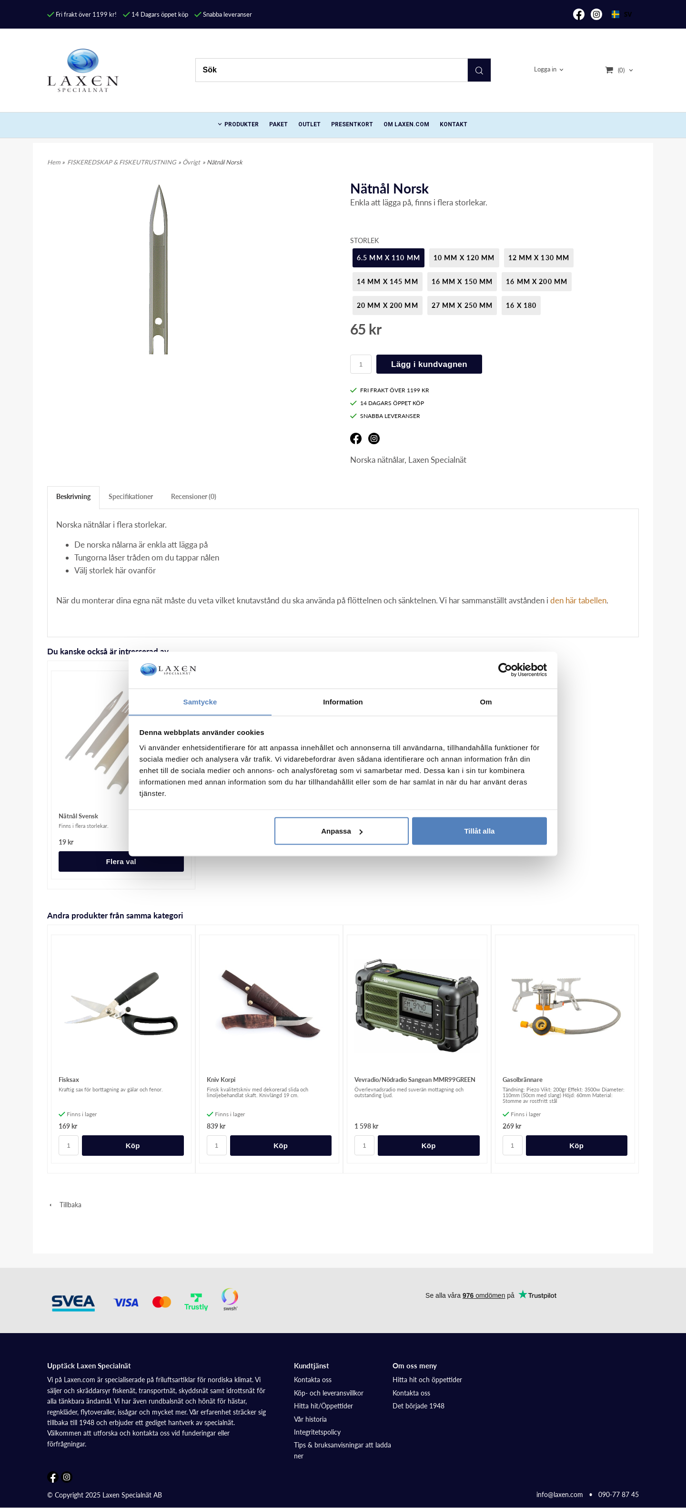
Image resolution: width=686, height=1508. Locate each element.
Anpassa (342, 831)
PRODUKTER (241, 124)
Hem (54, 162)
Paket (278, 124)
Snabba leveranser (223, 14)
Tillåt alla (479, 831)
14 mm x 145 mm (387, 281)
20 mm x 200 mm (387, 305)
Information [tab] (343, 701)
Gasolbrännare (523, 1079)
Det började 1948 (418, 1406)
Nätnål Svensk (78, 816)
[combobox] (622, 14)
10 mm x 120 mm (464, 258)
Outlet (309, 124)
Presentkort (352, 124)
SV (622, 14)
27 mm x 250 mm (462, 305)
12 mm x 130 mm (539, 258)
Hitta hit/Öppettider (323, 1406)
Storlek (364, 240)
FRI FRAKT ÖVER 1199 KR (389, 390)
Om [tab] (486, 701)
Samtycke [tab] (200, 701)
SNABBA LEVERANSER (385, 415)
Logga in (545, 69)
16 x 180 (521, 305)
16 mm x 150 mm (462, 281)
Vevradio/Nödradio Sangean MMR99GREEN (414, 1079)
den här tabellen (578, 600)
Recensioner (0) (193, 496)
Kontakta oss (313, 1380)
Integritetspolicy (317, 1432)
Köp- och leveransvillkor (328, 1393)
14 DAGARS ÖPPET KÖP (387, 403)
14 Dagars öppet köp (155, 14)
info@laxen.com (559, 1494)
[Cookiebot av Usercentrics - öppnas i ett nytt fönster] (505, 669)
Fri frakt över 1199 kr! (82, 14)
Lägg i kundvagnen (429, 364)
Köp (133, 1145)
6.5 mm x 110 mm (388, 258)
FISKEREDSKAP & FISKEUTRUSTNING (121, 162)
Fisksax (69, 1079)
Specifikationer (131, 496)
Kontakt (453, 124)
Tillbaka (64, 1205)
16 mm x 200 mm (536, 281)
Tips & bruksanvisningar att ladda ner (342, 1450)
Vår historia (310, 1419)
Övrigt (191, 162)
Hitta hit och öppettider (427, 1380)
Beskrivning (73, 496)
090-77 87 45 (618, 1494)
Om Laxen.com (406, 124)
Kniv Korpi (221, 1079)
